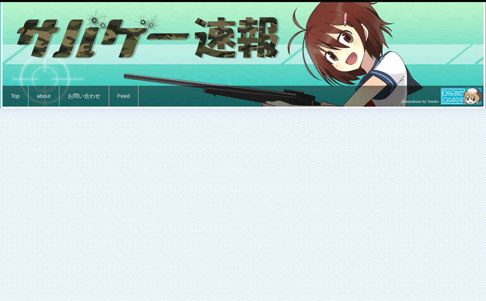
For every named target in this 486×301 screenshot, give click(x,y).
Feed (124, 96)
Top (15, 96)
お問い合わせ (84, 96)
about (44, 96)
